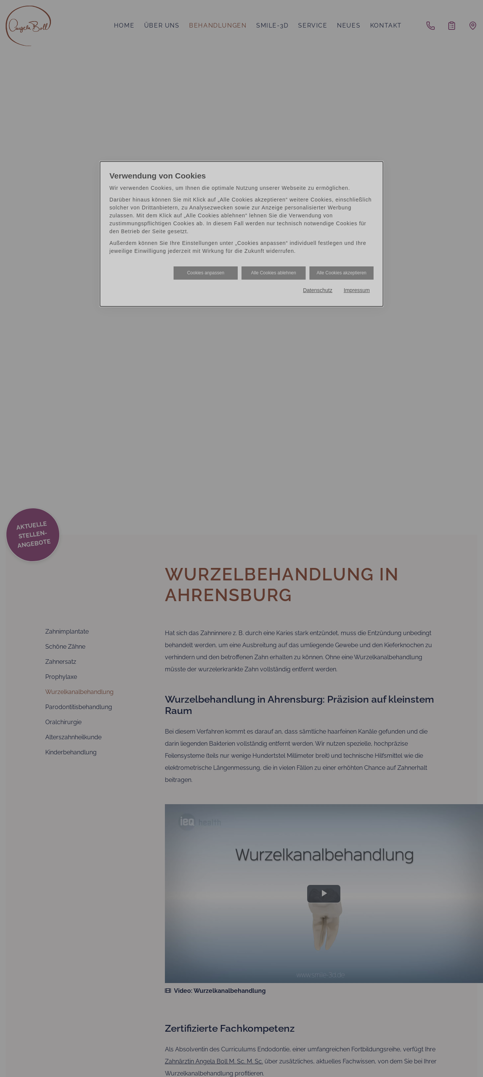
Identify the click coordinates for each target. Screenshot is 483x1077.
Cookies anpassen (206, 272)
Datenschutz (317, 290)
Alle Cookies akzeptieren (341, 272)
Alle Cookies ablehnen (273, 272)
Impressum (357, 290)
